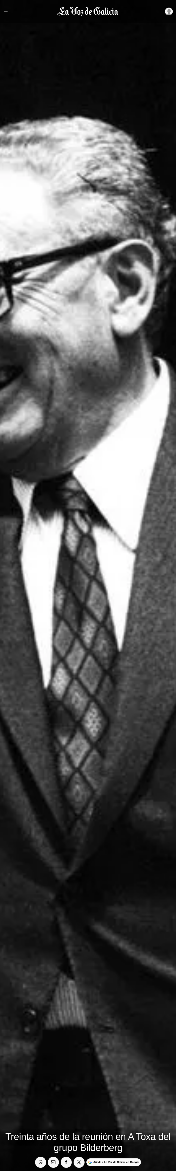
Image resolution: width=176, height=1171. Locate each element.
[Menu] (6, 11)
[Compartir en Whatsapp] (40, 1162)
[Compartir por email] (53, 1162)
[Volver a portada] (88, 11)
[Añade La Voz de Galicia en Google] (113, 1162)
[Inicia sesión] (168, 11)
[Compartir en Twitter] (79, 1162)
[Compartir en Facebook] (66, 1162)
